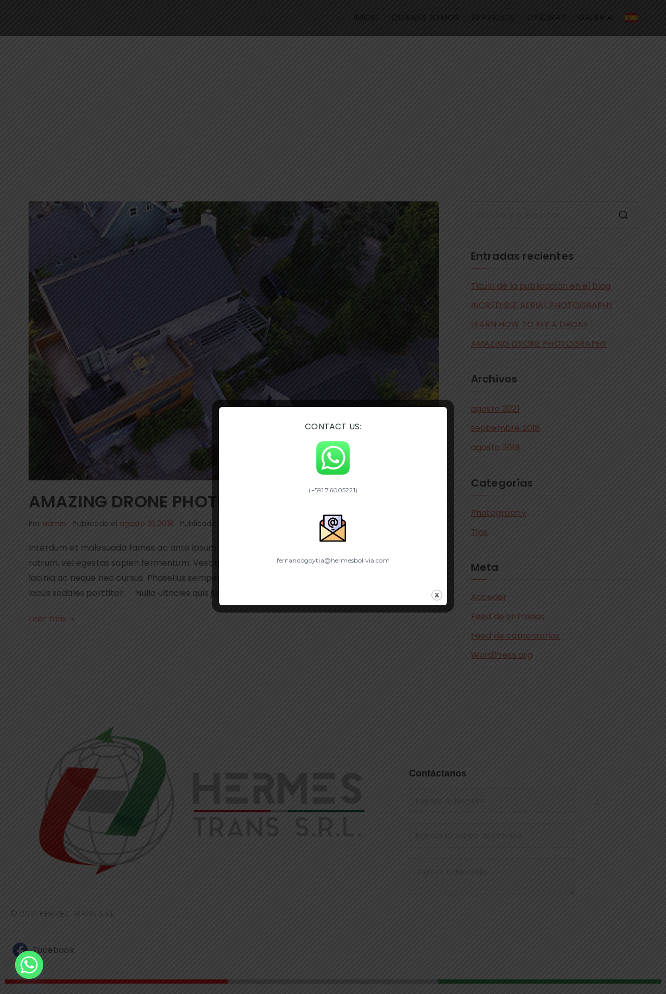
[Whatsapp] (29, 967)
